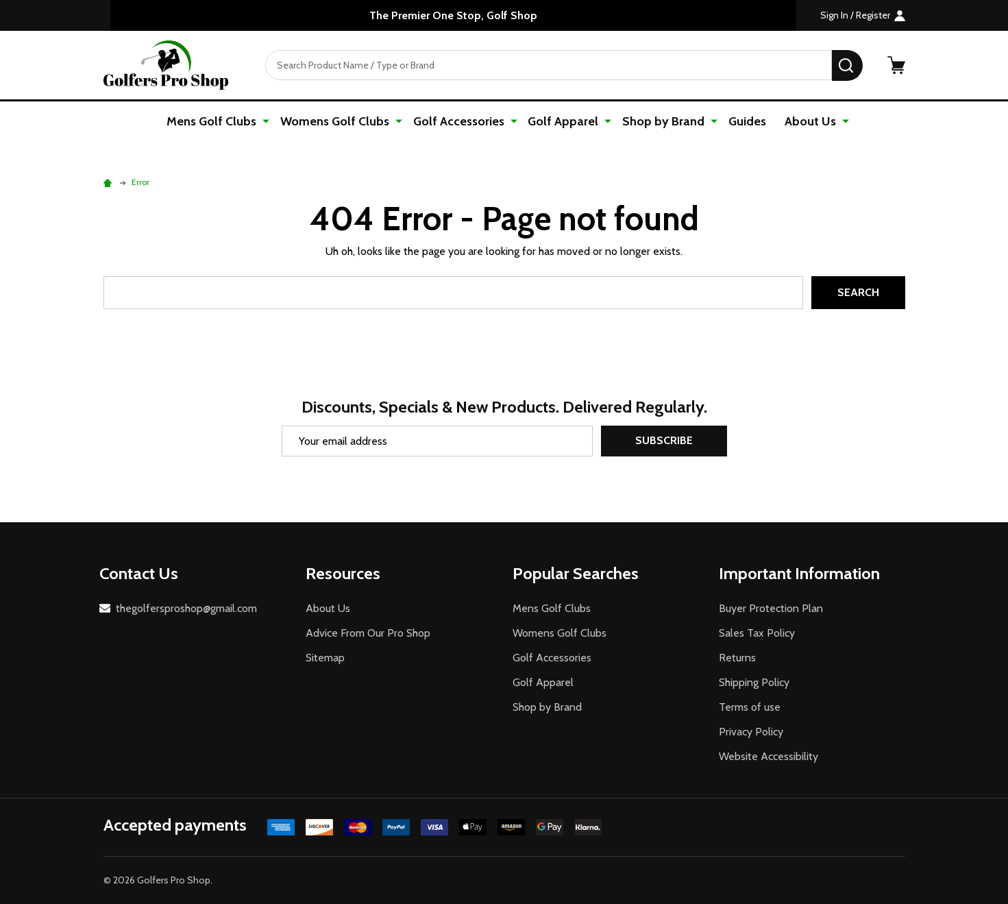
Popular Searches (576, 573)
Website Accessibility (768, 756)
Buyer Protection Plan (771, 608)
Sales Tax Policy (757, 632)
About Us (807, 121)
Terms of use (749, 706)
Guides (744, 121)
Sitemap (325, 657)
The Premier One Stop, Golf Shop (453, 15)
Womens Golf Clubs (338, 121)
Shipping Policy (754, 682)
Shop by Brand (662, 121)
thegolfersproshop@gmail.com (186, 608)
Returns (737, 657)
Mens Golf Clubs (217, 121)
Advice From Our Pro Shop (368, 632)
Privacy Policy (751, 731)
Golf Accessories (460, 121)
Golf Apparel (563, 121)
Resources (343, 573)
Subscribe (664, 441)
